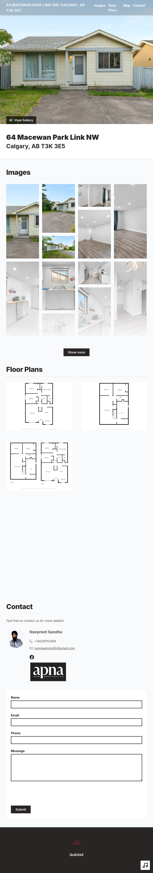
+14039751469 (45, 641)
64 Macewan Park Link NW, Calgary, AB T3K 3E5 (45, 7)
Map (126, 5)
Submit (21, 809)
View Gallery (21, 120)
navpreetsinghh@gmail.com (54, 648)
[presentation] (40, 793)
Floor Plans (112, 7)
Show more (76, 352)
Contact (139, 5)
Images (99, 5)
